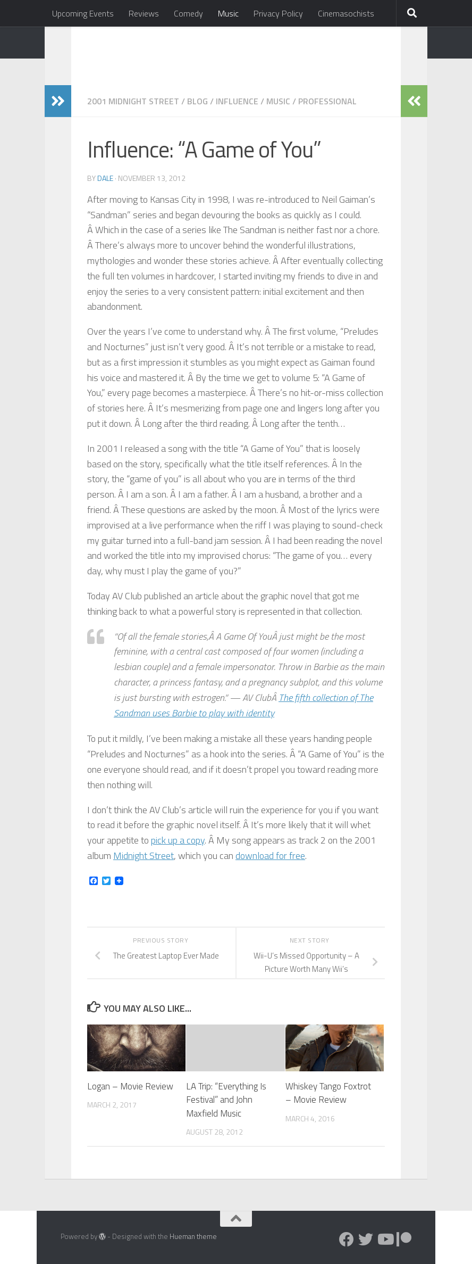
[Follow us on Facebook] (346, 1239)
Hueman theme (193, 1236)
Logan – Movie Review (130, 1086)
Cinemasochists (346, 13)
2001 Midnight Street (133, 101)
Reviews (144, 13)
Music (228, 13)
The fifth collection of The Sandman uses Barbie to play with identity (243, 705)
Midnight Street (143, 855)
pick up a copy (178, 840)
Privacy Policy (278, 13)
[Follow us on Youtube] (384, 1239)
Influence (237, 101)
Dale (105, 178)
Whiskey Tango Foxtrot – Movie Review (328, 1093)
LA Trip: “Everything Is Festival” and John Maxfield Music (226, 1099)
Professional (327, 101)
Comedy (188, 13)
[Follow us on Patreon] (404, 1239)
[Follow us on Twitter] (365, 1239)
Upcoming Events (83, 13)
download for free (270, 855)
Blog (197, 101)
